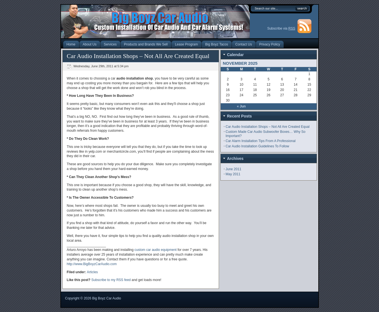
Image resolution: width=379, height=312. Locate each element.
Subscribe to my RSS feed (111, 280)
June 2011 (233, 169)
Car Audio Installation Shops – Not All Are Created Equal (268, 127)
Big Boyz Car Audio (106, 298)
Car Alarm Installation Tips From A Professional (261, 141)
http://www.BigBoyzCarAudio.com (92, 264)
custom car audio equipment (156, 250)
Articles (92, 272)
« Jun (241, 106)
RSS (291, 28)
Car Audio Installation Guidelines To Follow (257, 146)
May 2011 (233, 174)
